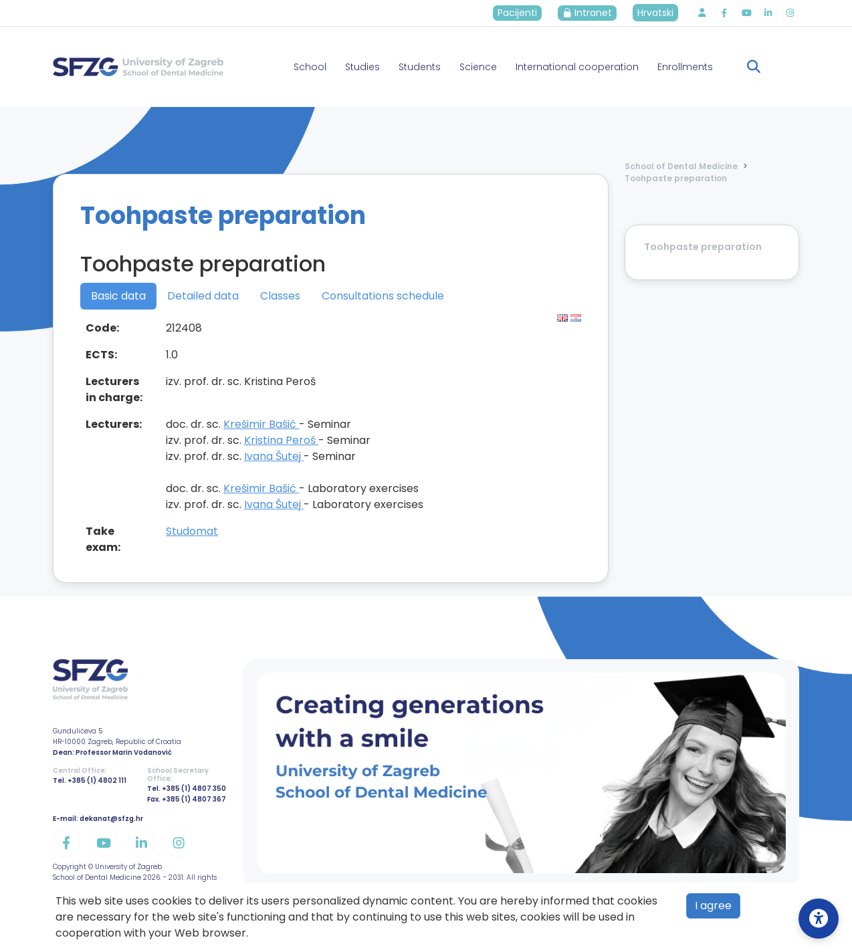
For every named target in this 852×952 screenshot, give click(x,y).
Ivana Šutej (274, 456)
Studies (362, 67)
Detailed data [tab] (203, 296)
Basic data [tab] (118, 296)
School (310, 67)
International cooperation (577, 67)
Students (420, 67)
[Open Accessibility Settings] (818, 919)
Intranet (590, 12)
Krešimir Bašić (261, 424)
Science (478, 67)
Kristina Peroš (281, 440)
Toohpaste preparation (676, 178)
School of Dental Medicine (681, 166)
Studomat (192, 531)
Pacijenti (520, 12)
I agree (713, 905)
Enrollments (685, 67)
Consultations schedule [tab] (383, 296)
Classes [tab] (280, 296)
